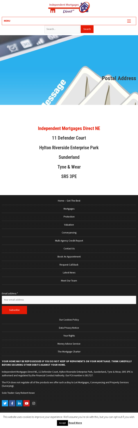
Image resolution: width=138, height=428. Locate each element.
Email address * (10, 293)
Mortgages (69, 208)
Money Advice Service (69, 343)
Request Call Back (69, 264)
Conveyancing (69, 232)
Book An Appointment (69, 256)
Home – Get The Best (69, 200)
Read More (75, 423)
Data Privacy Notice (69, 327)
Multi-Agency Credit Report (69, 240)
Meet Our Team (69, 280)
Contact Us (69, 248)
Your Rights (69, 335)
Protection (69, 216)
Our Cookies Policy (69, 319)
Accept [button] (62, 423)
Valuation (69, 224)
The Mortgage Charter (69, 351)
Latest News (69, 272)
